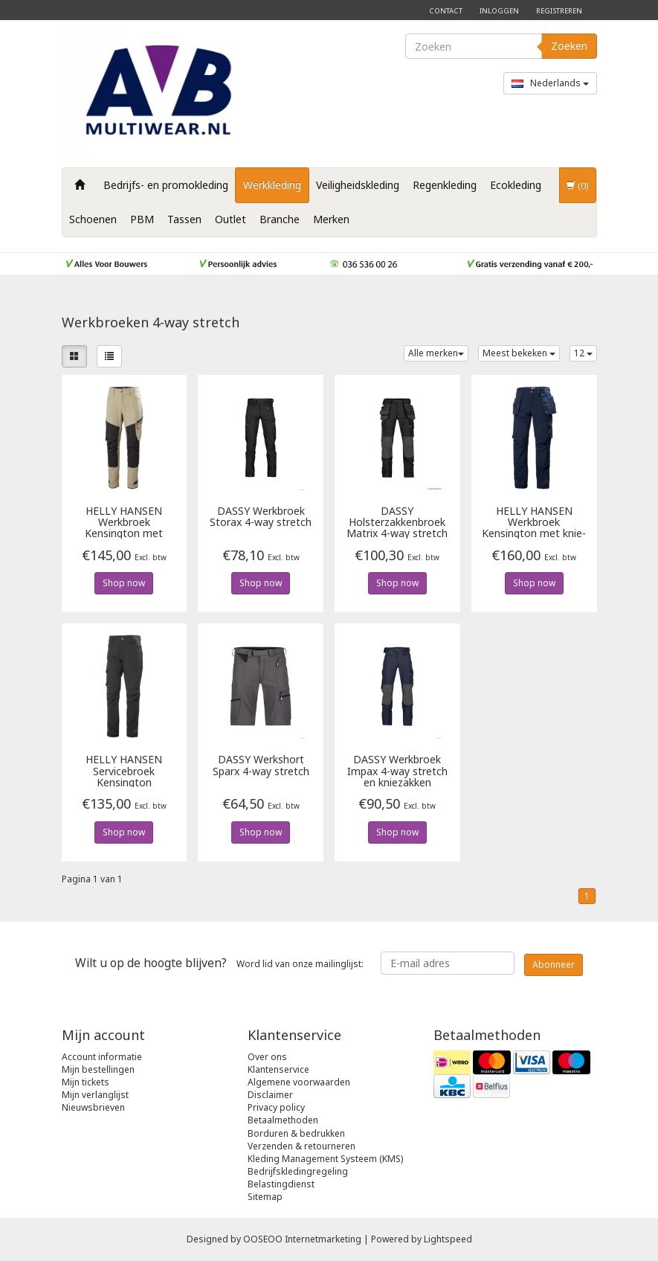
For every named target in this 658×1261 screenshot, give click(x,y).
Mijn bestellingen (98, 1069)
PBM (142, 219)
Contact (445, 11)
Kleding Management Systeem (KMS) (325, 1158)
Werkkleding (272, 185)
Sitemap (265, 1196)
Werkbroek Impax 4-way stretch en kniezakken (397, 770)
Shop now (124, 583)
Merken (331, 219)
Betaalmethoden (283, 1120)
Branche (279, 219)
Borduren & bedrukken (296, 1133)
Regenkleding (445, 185)
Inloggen (499, 11)
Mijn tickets (85, 1082)
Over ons (267, 1056)
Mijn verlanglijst (95, 1094)
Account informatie (102, 1056)
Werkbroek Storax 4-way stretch (261, 517)
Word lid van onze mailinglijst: (219, 962)
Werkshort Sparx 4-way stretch (261, 765)
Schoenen (93, 219)
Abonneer (553, 964)
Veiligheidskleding (357, 185)
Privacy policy (276, 1107)
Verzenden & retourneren (301, 1146)
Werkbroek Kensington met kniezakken (124, 522)
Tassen (184, 219)
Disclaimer (270, 1094)
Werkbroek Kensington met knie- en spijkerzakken (534, 522)
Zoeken (569, 46)
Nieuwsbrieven (93, 1107)
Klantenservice (278, 1069)
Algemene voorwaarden (299, 1082)
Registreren (559, 11)
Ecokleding (515, 185)
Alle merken (436, 353)
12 (583, 353)
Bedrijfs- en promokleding (165, 185)
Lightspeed (448, 1239)
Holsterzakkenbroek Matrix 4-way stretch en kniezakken (397, 522)
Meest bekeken (519, 353)
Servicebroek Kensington (124, 770)
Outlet (230, 219)
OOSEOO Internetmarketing (302, 1239)
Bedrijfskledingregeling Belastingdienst (298, 1177)
